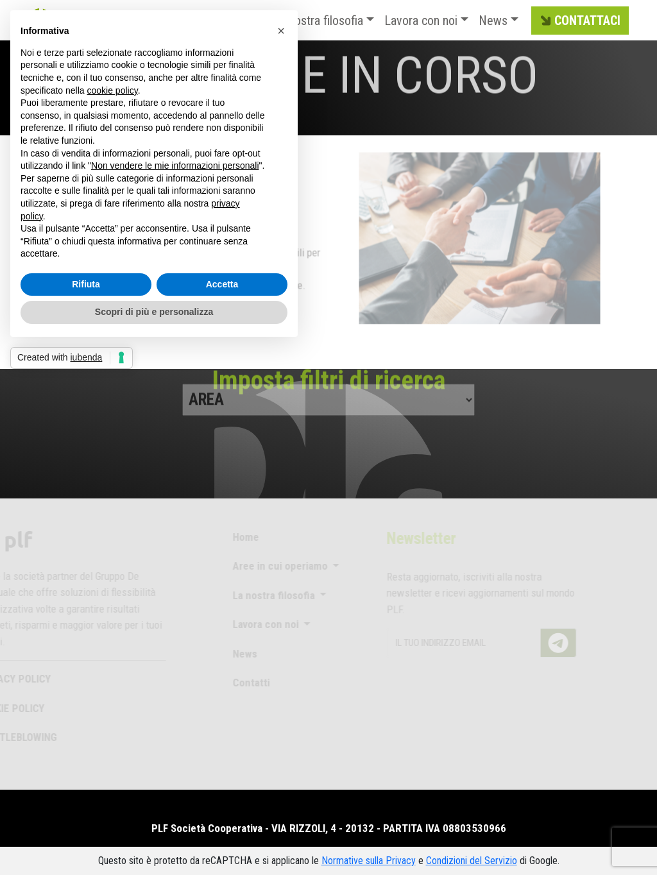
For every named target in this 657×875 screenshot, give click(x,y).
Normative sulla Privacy (368, 860)
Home (239, 537)
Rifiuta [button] (86, 284)
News (493, 20)
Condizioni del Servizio (471, 860)
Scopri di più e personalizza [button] (154, 312)
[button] (281, 31)
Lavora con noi (420, 20)
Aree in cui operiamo (274, 565)
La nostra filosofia (318, 20)
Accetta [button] (222, 284)
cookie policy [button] (112, 90)
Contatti (244, 682)
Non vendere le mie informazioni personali (175, 165)
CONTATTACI (578, 21)
